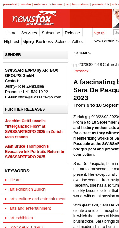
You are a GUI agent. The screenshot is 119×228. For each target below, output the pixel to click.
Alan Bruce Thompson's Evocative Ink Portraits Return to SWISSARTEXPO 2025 (34, 151)
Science (62, 41)
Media (28, 41)
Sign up (99, 33)
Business (44, 41)
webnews (40, 4)
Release (72, 32)
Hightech (12, 41)
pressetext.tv (100, 4)
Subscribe (51, 32)
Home (11, 32)
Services (29, 32)
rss (67, 4)
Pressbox (81, 71)
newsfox (25, 4)
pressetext (10, 4)
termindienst (80, 4)
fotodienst (56, 4)
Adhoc (78, 41)
